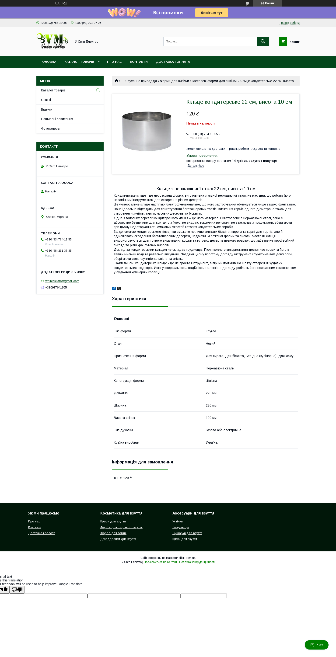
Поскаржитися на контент (160, 562)
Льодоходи (180, 527)
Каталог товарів (79, 61)
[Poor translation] (17, 590)
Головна (48, 61)
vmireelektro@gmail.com (62, 281)
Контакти (139, 61)
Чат (316, 645)
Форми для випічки (174, 81)
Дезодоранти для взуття (118, 539)
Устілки (177, 521)
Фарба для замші (113, 533)
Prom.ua (190, 558)
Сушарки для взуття (187, 533)
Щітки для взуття (184, 539)
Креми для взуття (113, 521)
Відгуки (46, 109)
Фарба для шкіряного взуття (121, 527)
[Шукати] (263, 41)
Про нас (114, 61)
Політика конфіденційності (197, 562)
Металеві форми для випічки (214, 81)
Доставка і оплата (173, 61)
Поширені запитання (57, 119)
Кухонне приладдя (142, 81)
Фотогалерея (51, 128)
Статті (46, 100)
